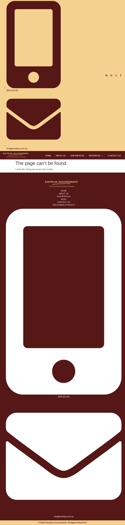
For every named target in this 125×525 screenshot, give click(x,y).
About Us (61, 155)
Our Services (77, 155)
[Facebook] (121, 75)
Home (48, 155)
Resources (95, 155)
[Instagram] (111, 75)
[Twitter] (116, 75)
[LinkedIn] (106, 75)
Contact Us (114, 155)
